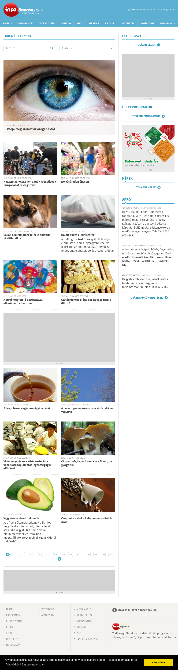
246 (63, 554)
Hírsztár (94, 24)
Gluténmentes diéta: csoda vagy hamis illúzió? (86, 302)
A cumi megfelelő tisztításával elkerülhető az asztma (23, 302)
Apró (79, 24)
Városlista (42, 10)
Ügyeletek (128, 24)
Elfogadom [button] (158, 662)
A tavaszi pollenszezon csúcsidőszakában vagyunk (87, 410)
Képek (64, 24)
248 (78, 554)
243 (40, 554)
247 (70, 554)
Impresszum (84, 621)
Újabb (8, 554)
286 (103, 554)
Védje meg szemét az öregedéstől (31, 129)
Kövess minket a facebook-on (137, 610)
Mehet (52, 48)
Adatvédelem (84, 615)
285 (95, 554)
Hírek (6, 24)
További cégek (145, 44)
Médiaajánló (84, 609)
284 (88, 554)
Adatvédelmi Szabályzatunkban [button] (25, 664)
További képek (146, 187)
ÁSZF (79, 633)
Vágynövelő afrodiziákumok (21, 518)
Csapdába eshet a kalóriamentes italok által (86, 520)
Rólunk (81, 627)
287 (110, 554)
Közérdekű (147, 24)
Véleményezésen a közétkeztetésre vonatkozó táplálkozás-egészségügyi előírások (27, 465)
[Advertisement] (59, 337)
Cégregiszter (47, 24)
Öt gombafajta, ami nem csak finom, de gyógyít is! (86, 463)
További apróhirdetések (146, 297)
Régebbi (59, 559)
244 (48, 554)
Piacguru (110, 24)
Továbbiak (166, 24)
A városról (48, 615)
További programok (146, 116)
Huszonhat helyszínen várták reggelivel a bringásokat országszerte (29, 184)
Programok (25, 24)
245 (55, 554)
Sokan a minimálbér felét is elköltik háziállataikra (26, 237)
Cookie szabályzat (88, 639)
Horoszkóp (13, 645)
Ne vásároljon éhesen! (75, 182)
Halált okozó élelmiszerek (78, 235)
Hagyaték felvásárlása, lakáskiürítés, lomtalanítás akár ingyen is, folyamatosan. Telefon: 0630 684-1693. (146, 283)
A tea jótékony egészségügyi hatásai (26, 408)
